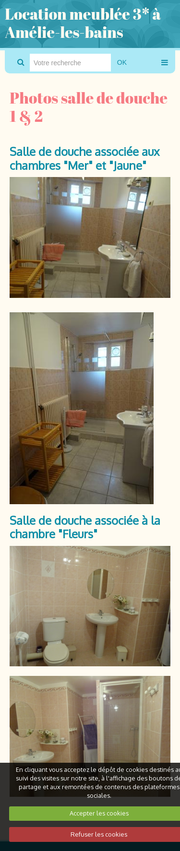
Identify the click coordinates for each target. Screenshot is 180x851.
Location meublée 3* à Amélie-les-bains (83, 22)
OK (122, 62)
